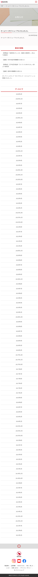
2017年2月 (19, 393)
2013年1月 (19, 535)
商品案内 (7, 565)
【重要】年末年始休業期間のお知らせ (13, 60)
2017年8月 (19, 369)
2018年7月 (19, 331)
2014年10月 (19, 478)
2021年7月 (19, 232)
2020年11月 (19, 251)
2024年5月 (19, 132)
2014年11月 (19, 473)
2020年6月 (19, 270)
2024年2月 (19, 141)
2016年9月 (19, 398)
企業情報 (13, 565)
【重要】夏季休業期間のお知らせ (12, 71)
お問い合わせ (15, 568)
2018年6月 (19, 336)
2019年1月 (19, 312)
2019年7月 (19, 289)
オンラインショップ (19, 570)
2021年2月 (19, 246)
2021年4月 (19, 236)
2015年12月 (19, 426)
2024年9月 (19, 122)
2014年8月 (19, 483)
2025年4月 (19, 108)
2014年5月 (19, 492)
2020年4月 (19, 274)
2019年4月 (19, 303)
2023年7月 (19, 156)
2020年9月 (19, 255)
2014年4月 (19, 497)
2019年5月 (19, 298)
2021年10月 (19, 222)
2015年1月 (19, 469)
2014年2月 (19, 507)
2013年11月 (19, 521)
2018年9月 (19, 322)
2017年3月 (19, 388)
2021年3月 (19, 241)
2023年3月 (19, 165)
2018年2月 (19, 350)
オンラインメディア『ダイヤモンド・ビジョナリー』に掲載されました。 (18, 77)
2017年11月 (19, 360)
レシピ (8, 568)
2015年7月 (19, 445)
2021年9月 (19, 227)
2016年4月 (19, 412)
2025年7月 (19, 103)
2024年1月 (19, 146)
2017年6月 (19, 379)
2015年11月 (19, 431)
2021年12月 (19, 213)
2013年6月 (19, 530)
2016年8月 (19, 402)
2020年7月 (19, 265)
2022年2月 (19, 203)
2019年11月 (19, 279)
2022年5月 (19, 189)
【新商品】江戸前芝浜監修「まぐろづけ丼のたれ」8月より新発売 (18, 65)
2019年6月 (19, 293)
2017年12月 (19, 355)
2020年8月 (19, 260)
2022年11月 (19, 175)
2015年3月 (19, 459)
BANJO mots (21, 565)
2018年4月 (19, 341)
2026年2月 (19, 94)
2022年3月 (19, 198)
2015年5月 (19, 450)
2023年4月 (19, 160)
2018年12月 (19, 317)
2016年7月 (19, 407)
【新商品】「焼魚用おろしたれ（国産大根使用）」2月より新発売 (18, 54)
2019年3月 (19, 307)
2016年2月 (19, 417)
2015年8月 (19, 440)
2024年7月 (19, 127)
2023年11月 (19, 151)
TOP (2, 6)
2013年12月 (19, 516)
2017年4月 (19, 383)
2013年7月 (19, 526)
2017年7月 (19, 374)
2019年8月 (19, 284)
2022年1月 (19, 208)
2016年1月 (19, 421)
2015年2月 (19, 464)
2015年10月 (19, 435)
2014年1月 (19, 511)
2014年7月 (19, 488)
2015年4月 (19, 454)
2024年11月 (19, 118)
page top (19, 546)
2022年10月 (19, 179)
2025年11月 (19, 99)
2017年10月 (19, 364)
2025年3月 (19, 113)
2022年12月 (19, 170)
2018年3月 (19, 345)
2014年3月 (19, 502)
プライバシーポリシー (25, 568)
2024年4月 (19, 137)
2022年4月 (19, 194)
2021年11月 (19, 217)
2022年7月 (19, 184)
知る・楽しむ (29, 565)
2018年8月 (19, 326)
